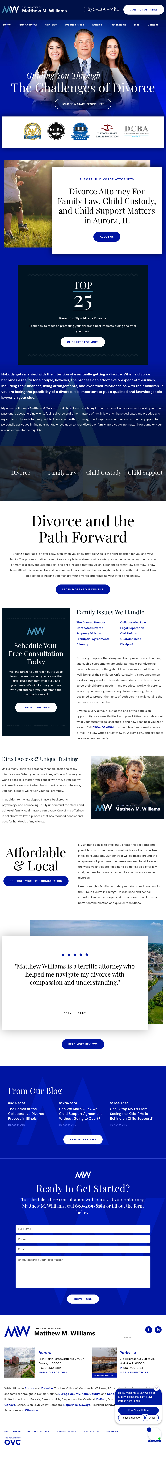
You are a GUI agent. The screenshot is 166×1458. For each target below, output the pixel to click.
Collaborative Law (133, 622)
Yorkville (47, 1388)
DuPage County (69, 1394)
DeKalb (101, 1399)
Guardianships (130, 639)
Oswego (84, 1405)
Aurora (29, 1388)
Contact (153, 24)
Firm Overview (28, 24)
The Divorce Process (91, 622)
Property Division (89, 633)
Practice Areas (74, 24)
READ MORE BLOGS (83, 1139)
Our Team (51, 24)
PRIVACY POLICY (38, 1431)
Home (7, 24)
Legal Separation (132, 628)
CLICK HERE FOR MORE (83, 342)
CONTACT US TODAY (144, 9)
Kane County (91, 1394)
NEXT (82, 1013)
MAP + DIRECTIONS (52, 1372)
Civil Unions (128, 633)
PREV (68, 1013)
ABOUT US (107, 236)
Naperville (70, 1405)
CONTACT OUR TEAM (36, 707)
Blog (137, 24)
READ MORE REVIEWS (83, 1044)
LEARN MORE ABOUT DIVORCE (83, 589)
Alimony (82, 644)
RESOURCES (92, 1431)
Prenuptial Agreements (93, 639)
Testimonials (118, 24)
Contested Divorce (90, 628)
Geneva (9, 1405)
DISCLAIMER (12, 1431)
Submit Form (83, 1299)
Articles (97, 24)
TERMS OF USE (67, 1431)
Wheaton (31, 1410)
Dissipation (128, 644)
